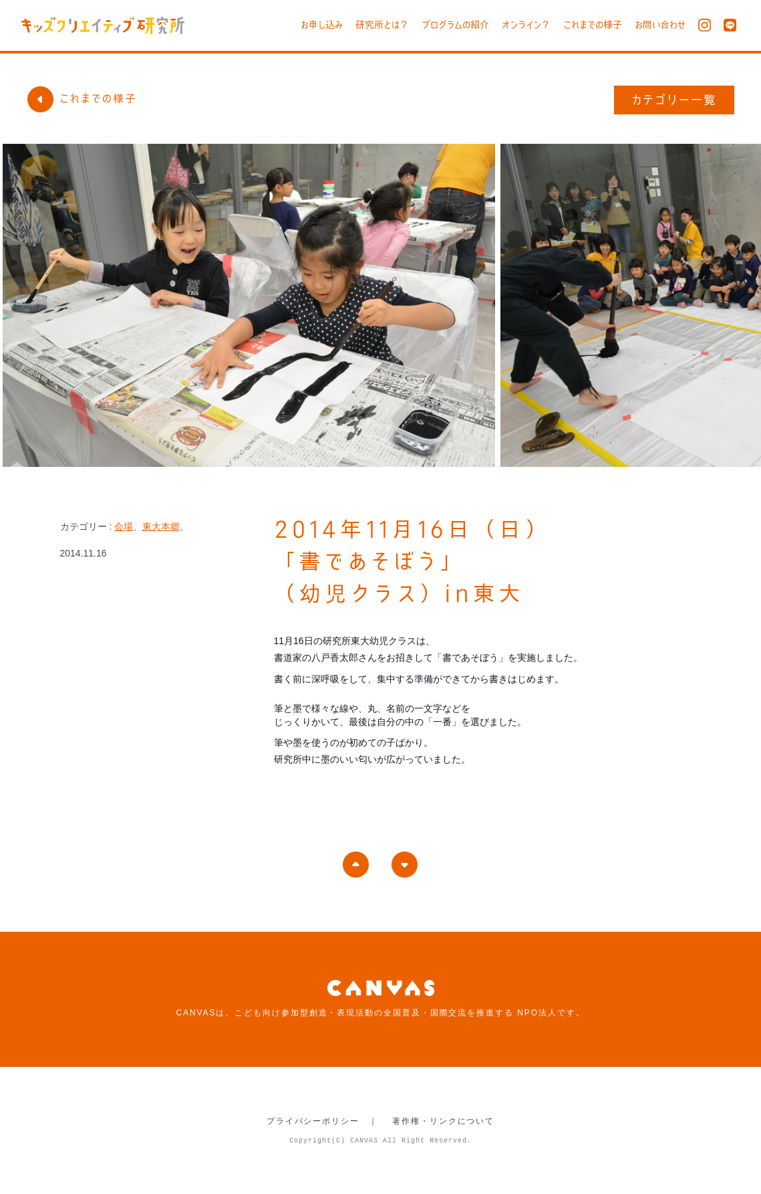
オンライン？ (526, 24)
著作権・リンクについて (443, 1121)
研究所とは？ (382, 24)
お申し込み (322, 24)
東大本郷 (161, 526)
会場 (123, 526)
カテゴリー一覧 (674, 100)
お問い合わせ (660, 24)
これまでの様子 (592, 24)
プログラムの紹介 (455, 24)
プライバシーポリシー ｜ (322, 1121)
